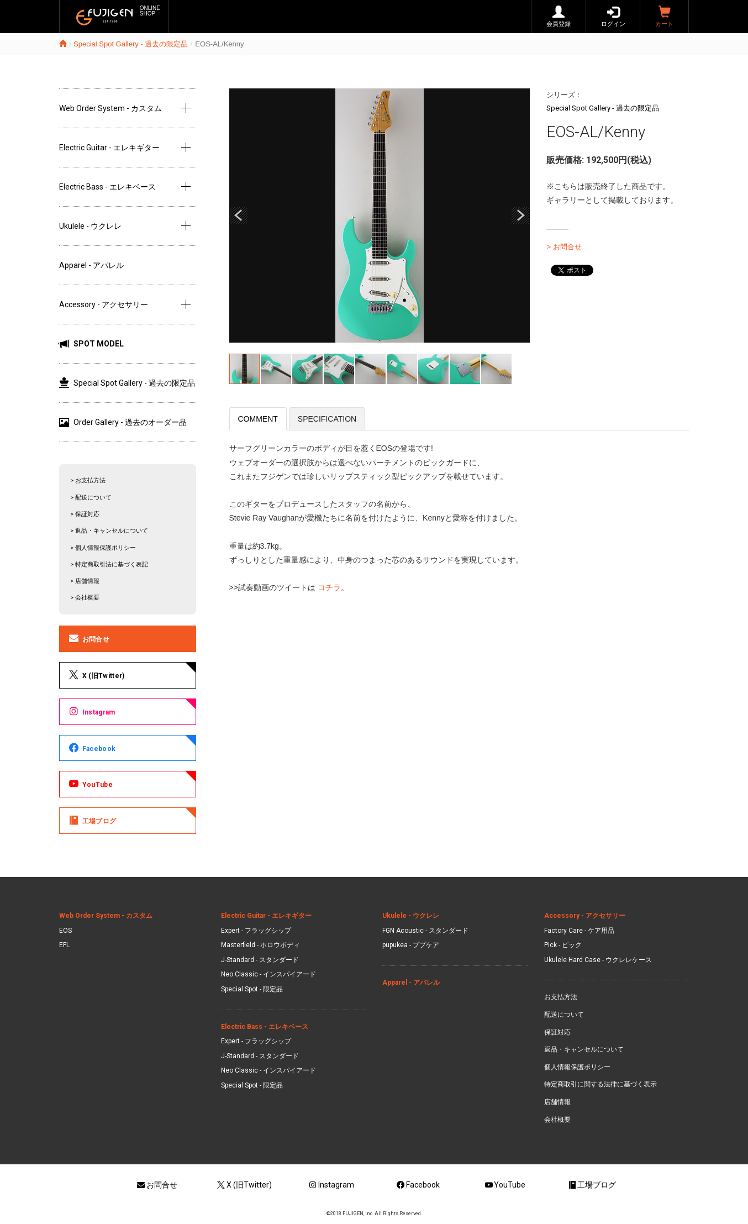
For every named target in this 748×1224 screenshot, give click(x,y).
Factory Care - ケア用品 (579, 930)
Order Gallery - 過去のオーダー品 (123, 422)
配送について (564, 1014)
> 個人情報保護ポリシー (103, 547)
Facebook (91, 747)
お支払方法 (560, 997)
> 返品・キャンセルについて (109, 530)
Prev (238, 215)
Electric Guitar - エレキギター (109, 147)
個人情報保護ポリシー (577, 1067)
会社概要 (557, 1119)
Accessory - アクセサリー (103, 304)
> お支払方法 (88, 480)
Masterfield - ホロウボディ (260, 945)
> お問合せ (563, 247)
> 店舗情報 (84, 581)
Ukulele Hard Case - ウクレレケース (598, 960)
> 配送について (91, 497)
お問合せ (88, 638)
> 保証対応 (84, 514)
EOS (65, 930)
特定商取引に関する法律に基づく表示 (600, 1084)
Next (520, 215)
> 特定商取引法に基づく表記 (109, 564)
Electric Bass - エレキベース (107, 186)
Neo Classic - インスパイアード (268, 974)
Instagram (91, 711)
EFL (64, 945)
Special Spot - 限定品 (252, 989)
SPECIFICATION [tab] (327, 418)
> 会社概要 (84, 597)
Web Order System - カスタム (110, 108)
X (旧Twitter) (95, 674)
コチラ (328, 587)
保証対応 (557, 1032)
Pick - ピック (563, 945)
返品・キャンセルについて (584, 1049)
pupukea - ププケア (410, 945)
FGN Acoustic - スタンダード (425, 930)
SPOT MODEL (91, 344)
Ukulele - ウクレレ (90, 226)
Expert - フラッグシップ (256, 930)
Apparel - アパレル (91, 265)
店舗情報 (557, 1102)
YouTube (90, 783)
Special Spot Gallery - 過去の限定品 (130, 44)
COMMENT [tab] (258, 418)
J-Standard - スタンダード (260, 960)
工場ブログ (91, 820)
